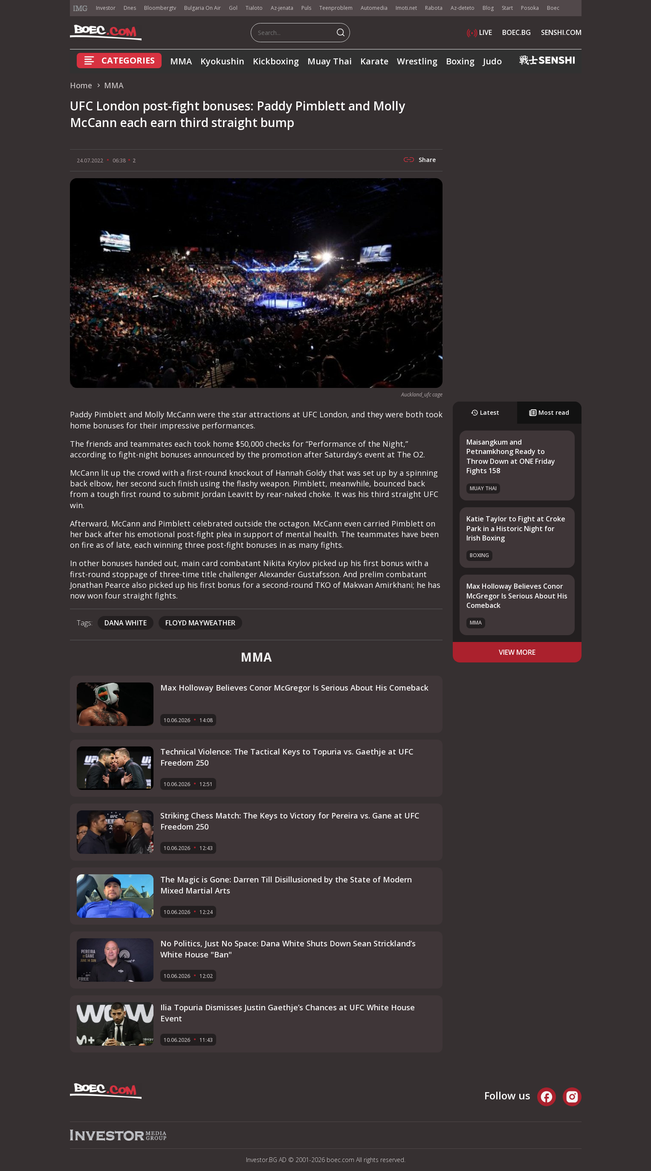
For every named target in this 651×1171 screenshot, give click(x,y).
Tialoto (254, 8)
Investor (106, 8)
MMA (181, 61)
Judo (492, 61)
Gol (233, 8)
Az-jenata (282, 8)
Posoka (530, 8)
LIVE (479, 32)
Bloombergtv (160, 8)
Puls (306, 8)
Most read (549, 412)
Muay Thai (329, 61)
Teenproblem (336, 8)
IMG (80, 8)
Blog (488, 8)
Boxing (460, 61)
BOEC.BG (516, 32)
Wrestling (417, 61)
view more (517, 652)
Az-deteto (463, 8)
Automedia (374, 8)
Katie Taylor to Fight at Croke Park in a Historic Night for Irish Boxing (515, 528)
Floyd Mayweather (200, 622)
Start (507, 8)
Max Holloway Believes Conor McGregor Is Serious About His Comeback (516, 595)
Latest (485, 412)
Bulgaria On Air (202, 8)
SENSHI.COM (561, 32)
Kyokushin (222, 61)
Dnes (130, 8)
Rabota (434, 8)
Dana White (125, 622)
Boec (553, 8)
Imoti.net (406, 8)
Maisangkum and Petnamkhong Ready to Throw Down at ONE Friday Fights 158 (510, 456)
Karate (374, 61)
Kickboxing (276, 61)
